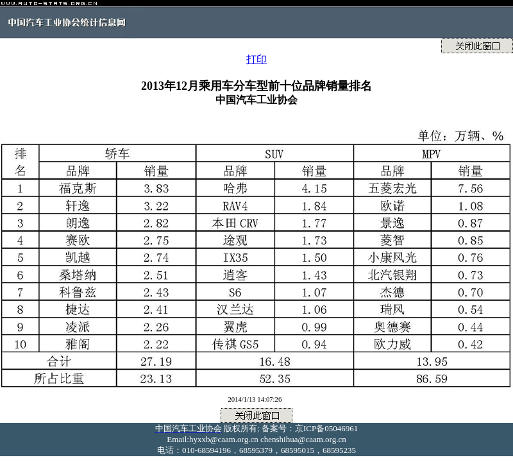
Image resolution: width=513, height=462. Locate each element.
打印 (256, 59)
